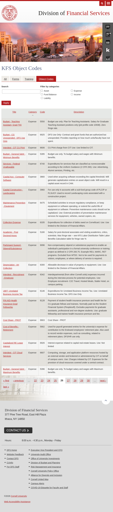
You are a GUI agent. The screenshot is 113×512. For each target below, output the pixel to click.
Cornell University (19, 496)
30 (88, 380)
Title (14, 112)
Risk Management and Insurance (46, 467)
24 (48, 380)
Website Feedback (15, 454)
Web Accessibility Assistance (17, 501)
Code (42, 112)
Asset (46, 91)
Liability (47, 98)
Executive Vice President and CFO (46, 450)
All (5, 79)
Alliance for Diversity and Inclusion (46, 475)
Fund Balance (50, 94)
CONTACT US (16, 430)
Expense (78, 91)
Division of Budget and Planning (45, 462)
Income (77, 94)
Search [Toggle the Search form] (102, 3)
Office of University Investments (45, 458)
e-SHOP (107, 57)
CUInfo (10, 462)
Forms (15, 79)
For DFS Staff (13, 467)
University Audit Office (41, 454)
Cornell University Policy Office (45, 471)
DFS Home (12, 450)
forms (107, 26)
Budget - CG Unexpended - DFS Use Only (14, 138)
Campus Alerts (37, 483)
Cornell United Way (39, 479)
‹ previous (18, 380)
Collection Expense (12, 222)
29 (81, 380)
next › (103, 380)
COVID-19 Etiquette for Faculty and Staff (49, 487)
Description (79, 112)
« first (6, 380)
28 (75, 380)
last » (6, 386)
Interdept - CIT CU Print (14, 147)
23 (42, 380)
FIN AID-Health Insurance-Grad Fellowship (10, 303)
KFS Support (107, 49)
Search (4, 86)
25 (55, 380)
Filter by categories (49, 86)
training (107, 41)
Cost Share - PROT (12, 320)
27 (68, 380)
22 (35, 380)
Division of (74, 13)
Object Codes (46, 79)
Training (29, 79)
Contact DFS (12, 458)
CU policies (107, 33)
